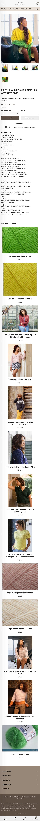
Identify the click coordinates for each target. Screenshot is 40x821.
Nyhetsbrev (20, 798)
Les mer (32, 809)
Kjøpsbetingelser (14, 796)
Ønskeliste (30, 118)
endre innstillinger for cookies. (8, 810)
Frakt (6, 796)
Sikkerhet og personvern (28, 796)
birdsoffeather (6, 110)
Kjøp (10, 118)
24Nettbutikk (23, 814)
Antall (23, 110)
